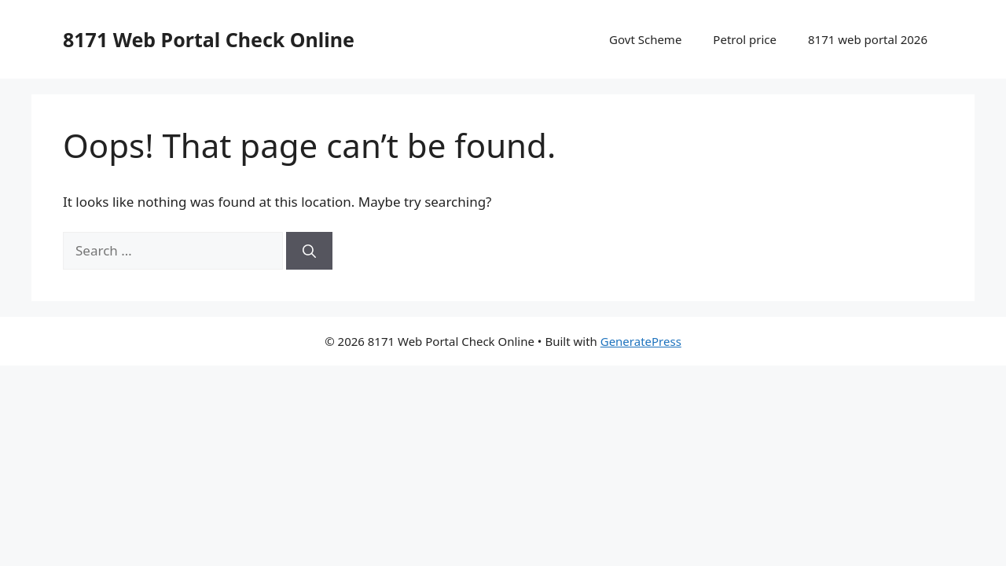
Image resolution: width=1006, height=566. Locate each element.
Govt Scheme (645, 39)
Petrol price (745, 39)
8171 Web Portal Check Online (208, 39)
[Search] (309, 251)
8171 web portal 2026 (867, 39)
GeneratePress (640, 341)
